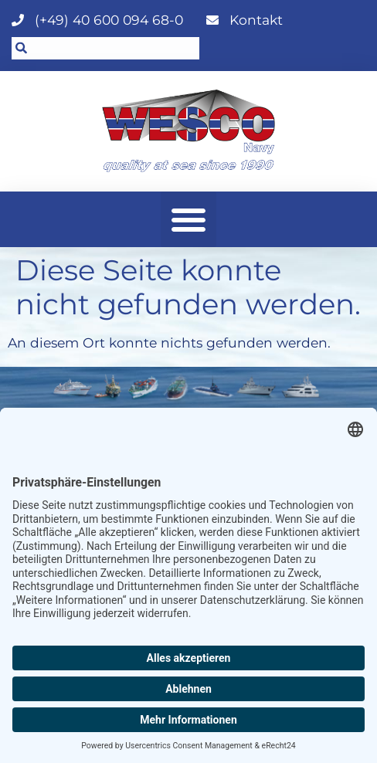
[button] (188, 219)
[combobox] (105, 48)
